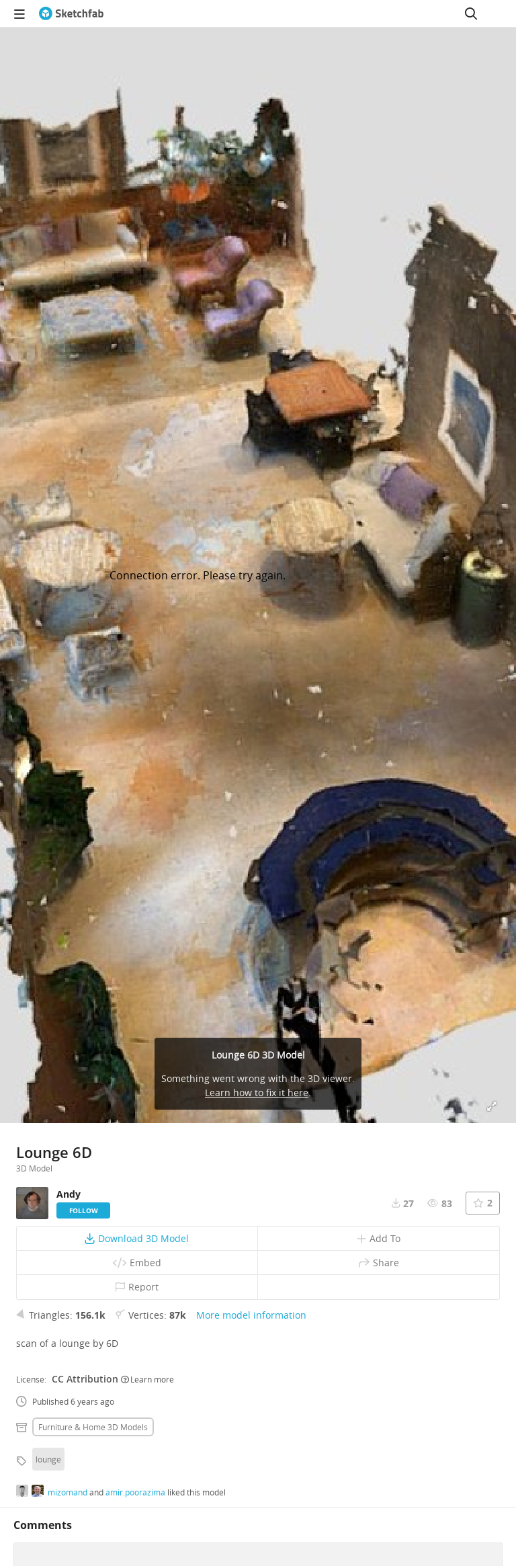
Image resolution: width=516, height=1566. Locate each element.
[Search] (471, 13)
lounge (48, 1459)
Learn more (147, 1379)
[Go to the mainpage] (71, 13)
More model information (251, 1315)
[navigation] (19, 13)
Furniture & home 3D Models (93, 1426)
